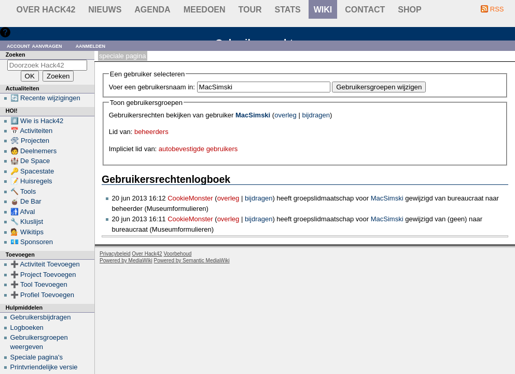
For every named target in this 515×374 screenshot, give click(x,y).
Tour (250, 9)
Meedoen (205, 9)
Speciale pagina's (36, 357)
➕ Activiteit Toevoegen (45, 264)
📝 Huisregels (31, 181)
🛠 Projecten (30, 140)
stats (288, 9)
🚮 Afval (22, 212)
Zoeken (15, 54)
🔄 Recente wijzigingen (45, 98)
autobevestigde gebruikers (198, 149)
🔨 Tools (23, 191)
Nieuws (104, 9)
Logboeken (27, 327)
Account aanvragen (34, 45)
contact (365, 9)
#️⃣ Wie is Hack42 (37, 121)
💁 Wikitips (27, 232)
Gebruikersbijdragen (40, 317)
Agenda (152, 9)
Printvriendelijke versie (44, 367)
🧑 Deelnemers (33, 151)
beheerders (151, 132)
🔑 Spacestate (32, 171)
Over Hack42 (46, 9)
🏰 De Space (30, 161)
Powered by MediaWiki (126, 260)
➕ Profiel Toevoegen (42, 295)
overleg (285, 115)
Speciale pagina (122, 56)
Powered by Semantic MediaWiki (192, 260)
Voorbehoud (177, 254)
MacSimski (252, 115)
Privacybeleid (115, 254)
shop (409, 9)
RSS (497, 9)
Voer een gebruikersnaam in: (152, 87)
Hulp (20, 32)
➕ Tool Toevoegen (38, 284)
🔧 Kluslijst (27, 221)
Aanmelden (91, 45)
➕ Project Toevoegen (43, 274)
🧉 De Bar (25, 201)
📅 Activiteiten (31, 131)
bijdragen (316, 115)
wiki (323, 9)
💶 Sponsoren (31, 242)
